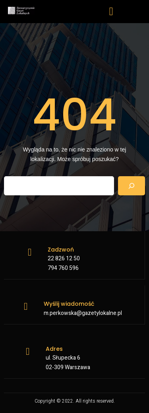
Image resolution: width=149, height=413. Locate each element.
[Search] (131, 185)
